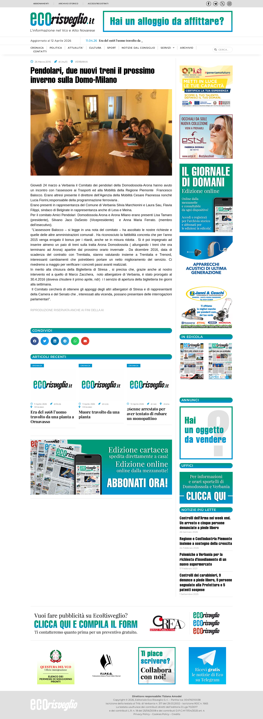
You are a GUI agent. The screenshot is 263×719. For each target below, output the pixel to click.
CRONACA (37, 47)
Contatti (40, 51)
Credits (176, 714)
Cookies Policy (160, 714)
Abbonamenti (40, 3)
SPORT (111, 47)
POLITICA (56, 47)
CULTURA (95, 47)
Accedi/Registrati (97, 3)
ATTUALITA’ (75, 47)
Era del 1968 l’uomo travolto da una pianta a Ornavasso (52, 416)
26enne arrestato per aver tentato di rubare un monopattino (147, 413)
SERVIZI (167, 48)
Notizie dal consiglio (138, 47)
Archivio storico (68, 3)
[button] (35, 341)
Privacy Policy (141, 714)
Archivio (186, 47)
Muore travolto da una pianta (99, 414)
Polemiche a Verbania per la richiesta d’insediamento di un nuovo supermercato (203, 560)
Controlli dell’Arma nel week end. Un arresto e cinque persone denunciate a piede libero (205, 523)
